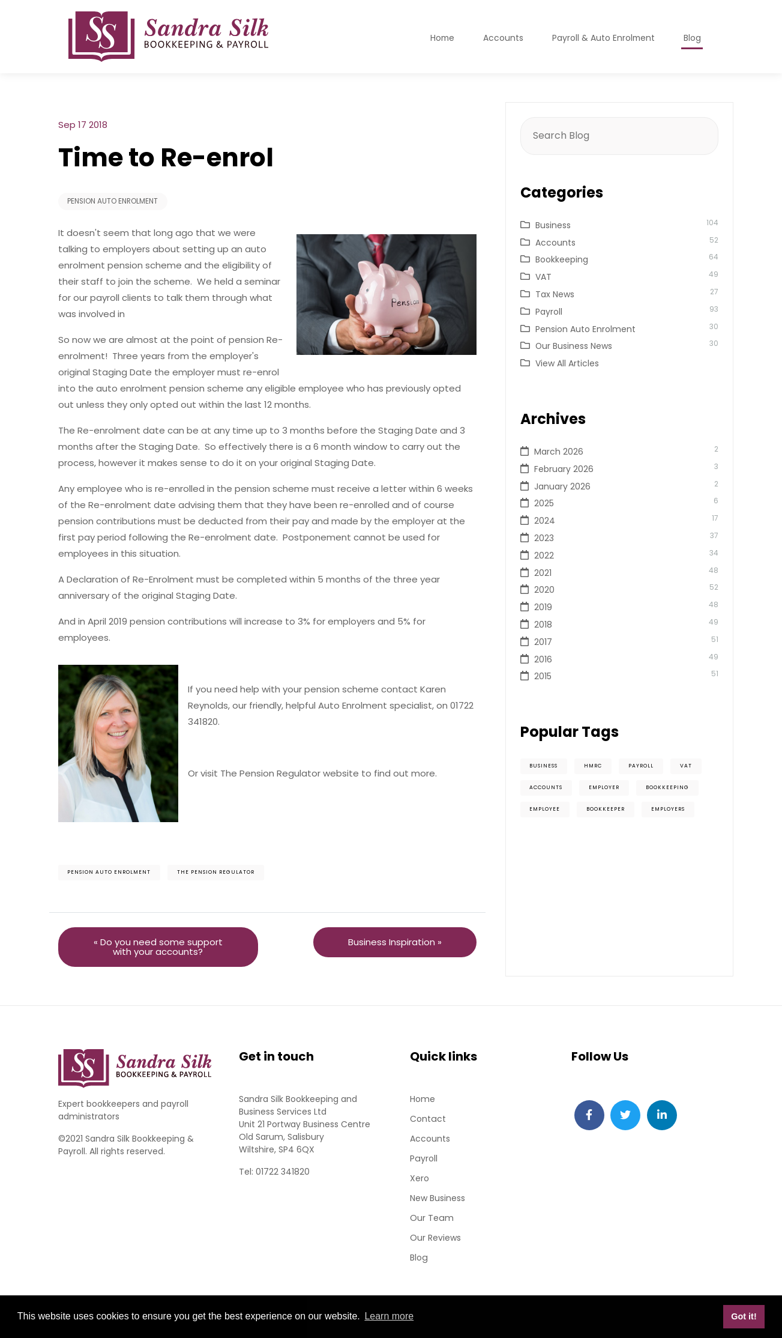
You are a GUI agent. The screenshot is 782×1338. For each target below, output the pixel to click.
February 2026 (564, 469)
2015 (543, 676)
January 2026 (562, 486)
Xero (419, 1179)
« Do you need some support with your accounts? (158, 947)
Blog (418, 1258)
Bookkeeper (606, 809)
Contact (427, 1119)
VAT (543, 277)
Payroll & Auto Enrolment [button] (603, 38)
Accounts (555, 243)
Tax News (554, 294)
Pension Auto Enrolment (114, 201)
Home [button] (440, 38)
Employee (545, 809)
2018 (543, 625)
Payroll (548, 312)
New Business (437, 1199)
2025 (544, 503)
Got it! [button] (743, 1316)
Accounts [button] (502, 38)
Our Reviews (435, 1238)
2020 (544, 590)
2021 (543, 573)
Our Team (431, 1218)
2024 (544, 521)
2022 (544, 555)
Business (553, 225)
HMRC (594, 766)
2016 (543, 659)
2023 (544, 538)
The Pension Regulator (216, 873)
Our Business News (574, 346)
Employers (668, 809)
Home (422, 1100)
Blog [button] (692, 38)
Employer (604, 788)
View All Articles (567, 363)
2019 (543, 607)
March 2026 (558, 452)
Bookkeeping (561, 259)
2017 (543, 642)
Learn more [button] (389, 1316)
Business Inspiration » (395, 942)
